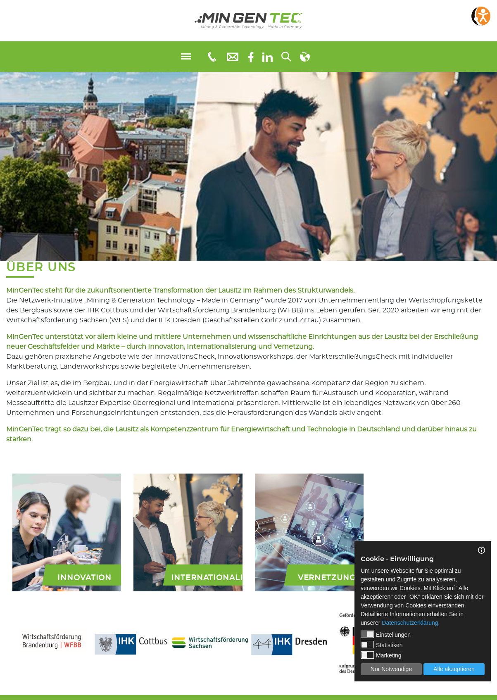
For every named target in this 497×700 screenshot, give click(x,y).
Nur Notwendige (391, 669)
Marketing (381, 655)
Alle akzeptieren (454, 669)
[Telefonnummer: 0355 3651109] (211, 56)
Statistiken (382, 644)
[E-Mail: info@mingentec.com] (233, 56)
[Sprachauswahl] (305, 57)
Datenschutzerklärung (410, 622)
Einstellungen (386, 634)
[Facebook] (251, 56)
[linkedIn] (267, 56)
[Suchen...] (286, 57)
